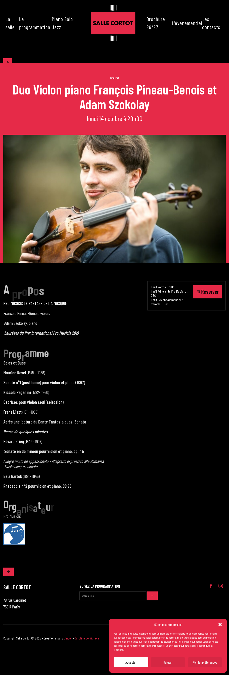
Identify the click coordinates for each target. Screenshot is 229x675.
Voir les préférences (205, 662)
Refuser (167, 662)
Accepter (130, 662)
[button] (220, 624)
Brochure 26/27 (155, 23)
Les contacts (211, 23)
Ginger (68, 639)
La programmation (34, 23)
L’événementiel (187, 23)
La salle (10, 23)
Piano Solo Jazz (62, 23)
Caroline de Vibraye (86, 639)
